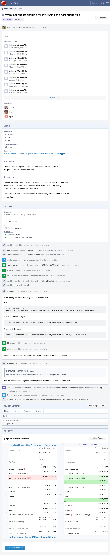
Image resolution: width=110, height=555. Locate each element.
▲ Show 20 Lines (16, 537)
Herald (9, 250)
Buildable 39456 (15, 234)
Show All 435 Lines (33, 445)
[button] (107, 3)
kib (9, 137)
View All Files (55, 97)
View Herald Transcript (43, 250)
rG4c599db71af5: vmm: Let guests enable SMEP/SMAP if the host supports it (36, 153)
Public (20, 19)
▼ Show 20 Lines (49, 445)
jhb (9, 140)
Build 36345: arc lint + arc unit (20, 237)
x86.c (10, 423)
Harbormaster (13, 265)
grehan (10, 134)
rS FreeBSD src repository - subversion (20, 214)
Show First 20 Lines (17, 445)
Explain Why (12, 391)
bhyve (10, 147)
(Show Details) (48, 281)
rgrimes (12, 116)
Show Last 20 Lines (48, 537)
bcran (11, 107)
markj (19, 27)
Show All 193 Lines (32, 537)
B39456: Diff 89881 (50, 265)
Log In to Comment (15, 547)
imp (10, 112)
